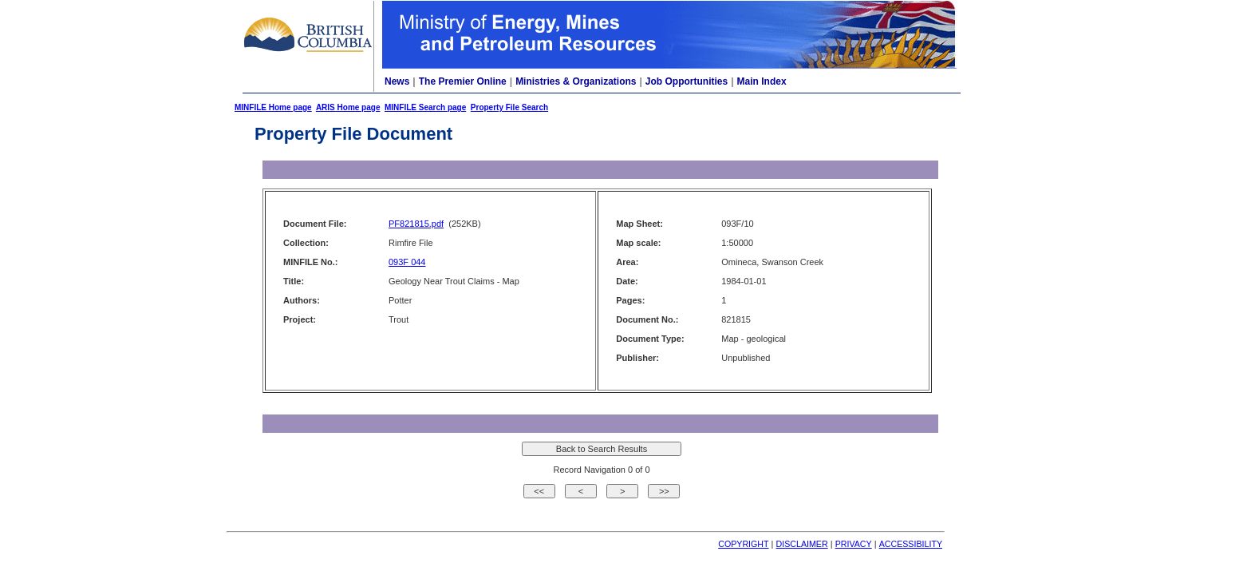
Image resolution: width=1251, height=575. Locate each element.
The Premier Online (463, 81)
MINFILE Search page (425, 107)
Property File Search (509, 107)
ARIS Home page (348, 107)
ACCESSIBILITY (910, 544)
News (397, 81)
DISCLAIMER (802, 544)
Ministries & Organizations (575, 81)
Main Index (762, 81)
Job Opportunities (686, 81)
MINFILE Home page (273, 107)
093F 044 (407, 262)
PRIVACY (853, 544)
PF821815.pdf (416, 223)
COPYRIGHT (743, 544)
